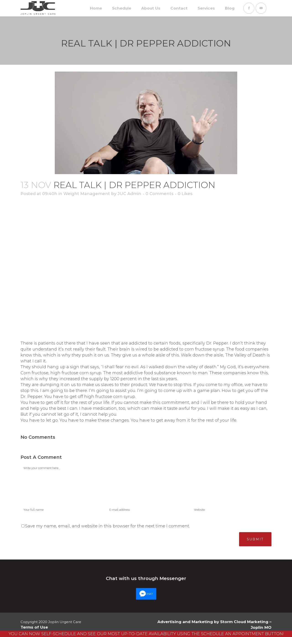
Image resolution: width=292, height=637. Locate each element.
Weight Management (86, 193)
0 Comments (159, 193)
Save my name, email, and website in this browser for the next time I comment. (107, 526)
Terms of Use (34, 627)
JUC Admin (129, 193)
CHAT (149, 594)
